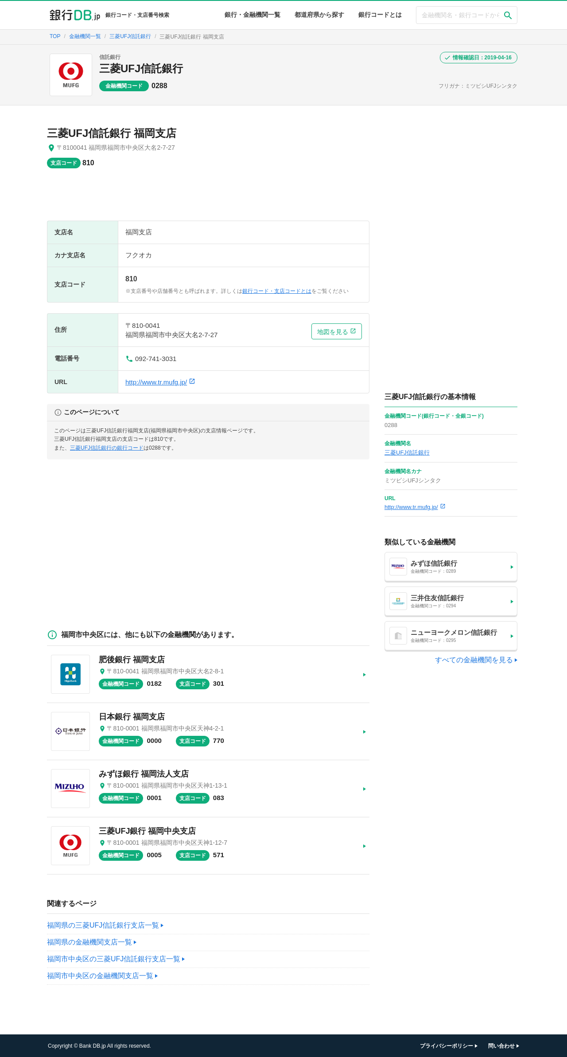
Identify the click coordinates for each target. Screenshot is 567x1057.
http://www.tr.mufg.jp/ (160, 382)
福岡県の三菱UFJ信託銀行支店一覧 (103, 925)
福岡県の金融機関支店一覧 (89, 942)
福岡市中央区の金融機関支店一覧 (100, 975)
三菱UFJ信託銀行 (141, 68)
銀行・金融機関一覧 (252, 14)
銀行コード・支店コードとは (276, 291)
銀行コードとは (380, 14)
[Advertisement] (208, 199)
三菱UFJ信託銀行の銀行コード (107, 448)
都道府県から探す (319, 14)
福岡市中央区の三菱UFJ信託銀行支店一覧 (113, 959)
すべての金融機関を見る (474, 660)
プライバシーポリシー (446, 1046)
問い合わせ (501, 1046)
